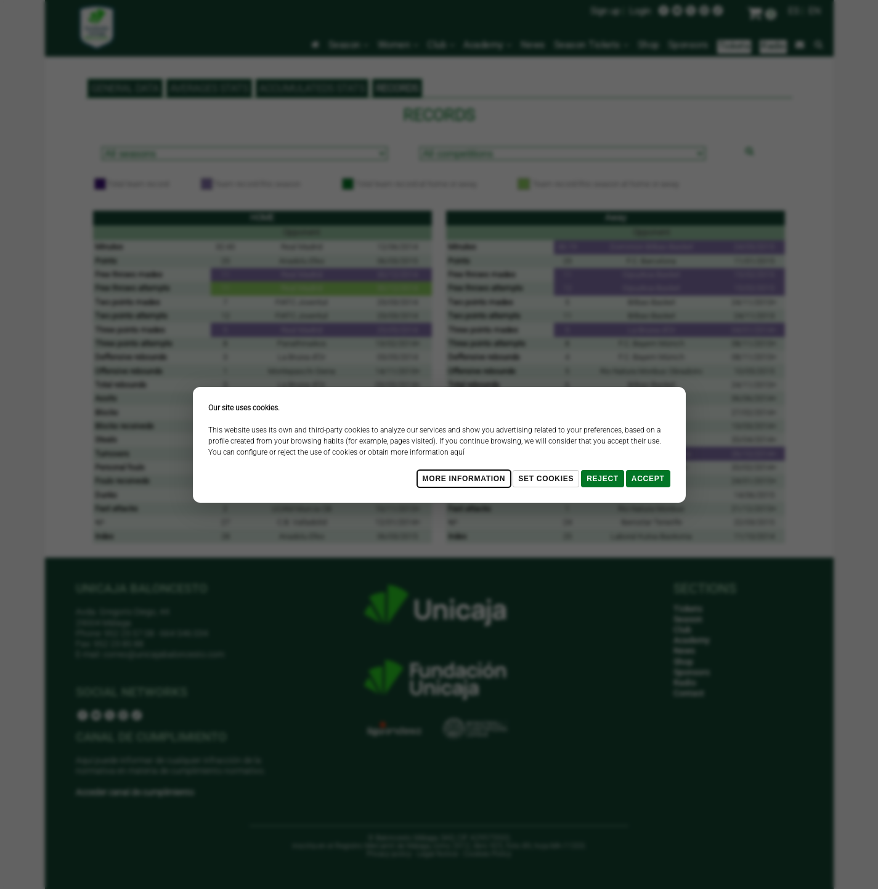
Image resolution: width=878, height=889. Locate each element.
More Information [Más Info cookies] (464, 478)
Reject (603, 478)
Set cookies (546, 478)
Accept (648, 478)
